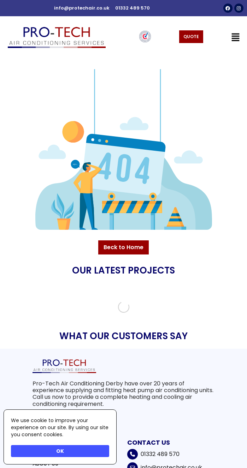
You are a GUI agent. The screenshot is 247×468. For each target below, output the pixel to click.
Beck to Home (123, 247)
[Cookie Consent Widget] (60, 436)
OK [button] (60, 451)
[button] (236, 37)
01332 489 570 (160, 454)
